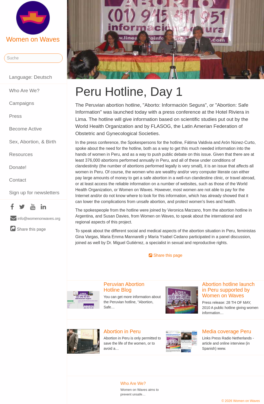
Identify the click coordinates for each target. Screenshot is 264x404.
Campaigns (21, 103)
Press (15, 116)
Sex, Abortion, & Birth (32, 141)
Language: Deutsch (30, 77)
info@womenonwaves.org (35, 218)
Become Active (25, 128)
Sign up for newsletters (34, 192)
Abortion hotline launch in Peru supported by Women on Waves (228, 289)
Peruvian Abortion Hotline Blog (124, 287)
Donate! (17, 167)
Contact (17, 180)
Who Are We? (24, 90)
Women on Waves (33, 22)
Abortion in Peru (122, 331)
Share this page (28, 229)
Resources (21, 154)
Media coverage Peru (226, 331)
